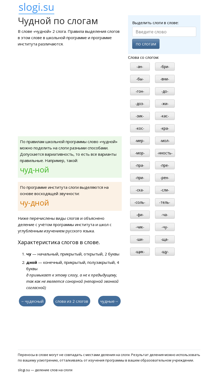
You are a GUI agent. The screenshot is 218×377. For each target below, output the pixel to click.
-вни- (164, 78)
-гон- (140, 91)
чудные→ (109, 301)
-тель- (164, 202)
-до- (164, 91)
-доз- (139, 103)
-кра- (165, 128)
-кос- (140, 128)
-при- (139, 177)
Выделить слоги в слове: (155, 22)
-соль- (139, 202)
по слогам (146, 44)
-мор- (140, 152)
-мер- (140, 140)
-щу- (165, 251)
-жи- (165, 103)
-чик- (140, 226)
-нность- (165, 152)
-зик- (140, 115)
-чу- (165, 226)
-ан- (139, 66)
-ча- (164, 214)
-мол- (165, 140)
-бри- (164, 66)
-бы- (140, 78)
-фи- (140, 214)
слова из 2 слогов (71, 301)
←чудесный (32, 301)
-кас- (165, 115)
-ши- (140, 239)
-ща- (165, 239)
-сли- (165, 189)
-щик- (140, 251)
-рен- (164, 177)
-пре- (164, 165)
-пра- (139, 165)
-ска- (140, 189)
